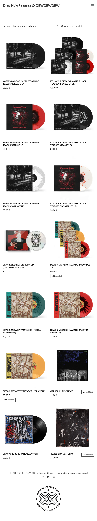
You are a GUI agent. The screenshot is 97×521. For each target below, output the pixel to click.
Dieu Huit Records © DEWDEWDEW (31, 6)
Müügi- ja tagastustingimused (74, 473)
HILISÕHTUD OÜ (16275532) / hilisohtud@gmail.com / (35, 473)
